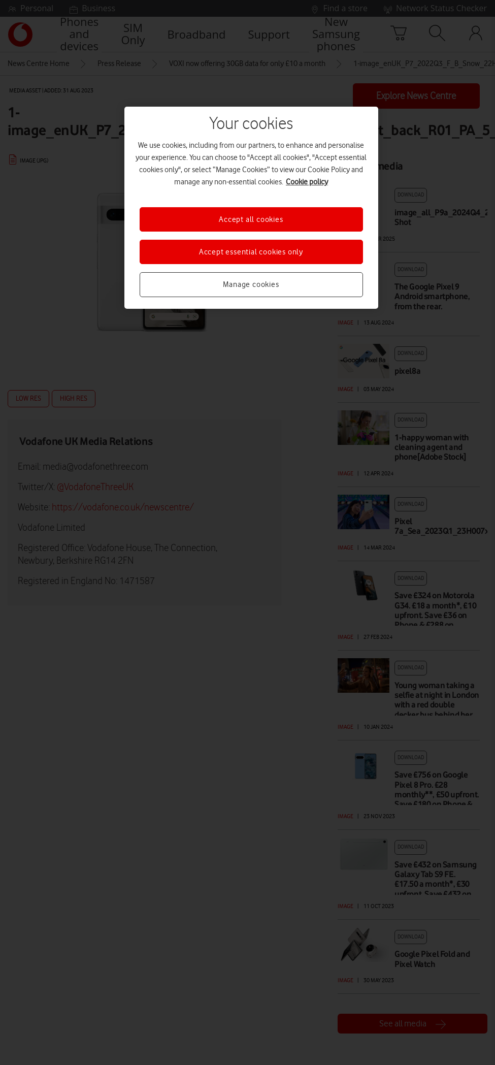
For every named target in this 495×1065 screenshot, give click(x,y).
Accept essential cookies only (251, 251)
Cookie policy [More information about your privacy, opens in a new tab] (307, 181)
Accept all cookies (251, 219)
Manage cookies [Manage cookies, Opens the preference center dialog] (251, 284)
